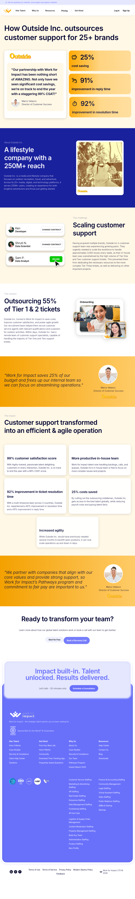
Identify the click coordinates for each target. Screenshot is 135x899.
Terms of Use (34, 889)
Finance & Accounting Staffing (112, 798)
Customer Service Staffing (80, 798)
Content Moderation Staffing (81, 845)
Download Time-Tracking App (52, 777)
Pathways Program (77, 781)
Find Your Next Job (47, 764)
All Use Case (74, 832)
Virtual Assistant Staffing (109, 811)
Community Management (109, 803)
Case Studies (15, 768)
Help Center (104, 764)
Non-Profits (74, 867)
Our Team (73, 777)
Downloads (103, 777)
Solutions (13, 781)
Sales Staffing (105, 816)
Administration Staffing (79, 858)
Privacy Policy (65, 889)
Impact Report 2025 (77, 786)
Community (44, 773)
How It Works (15, 764)
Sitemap (102, 829)
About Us (73, 764)
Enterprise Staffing (77, 819)
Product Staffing (76, 863)
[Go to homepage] (67, 733)
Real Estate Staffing (77, 815)
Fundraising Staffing (77, 827)
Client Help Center (17, 777)
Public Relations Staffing (109, 820)
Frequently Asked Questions (51, 781)
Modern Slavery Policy (83, 889)
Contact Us (103, 768)
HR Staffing (74, 810)
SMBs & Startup (105, 824)
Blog (101, 773)
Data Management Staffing (80, 823)
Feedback (60, 893)
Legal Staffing (105, 807)
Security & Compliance (19, 773)
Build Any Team (75, 854)
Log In (116, 11)
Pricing (64, 11)
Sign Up (126, 11)
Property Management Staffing (82, 850)
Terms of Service (49, 889)
